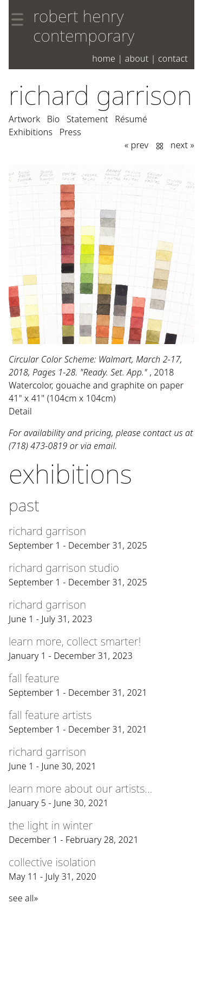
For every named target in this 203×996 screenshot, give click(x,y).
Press (70, 132)
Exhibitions (31, 132)
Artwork (24, 119)
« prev (136, 145)
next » (182, 145)
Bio (53, 119)
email (104, 446)
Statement (87, 119)
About (137, 58)
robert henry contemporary (83, 26)
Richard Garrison (100, 95)
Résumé (131, 119)
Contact (173, 58)
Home (103, 58)
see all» (23, 898)
